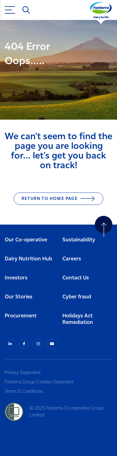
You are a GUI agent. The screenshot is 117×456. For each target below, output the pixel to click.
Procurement (21, 316)
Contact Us (75, 278)
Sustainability (78, 240)
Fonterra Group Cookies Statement (39, 382)
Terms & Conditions (24, 391)
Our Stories (18, 297)
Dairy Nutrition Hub (28, 259)
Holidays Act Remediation (77, 319)
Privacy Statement (23, 373)
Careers (71, 259)
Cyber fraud (76, 297)
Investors (16, 278)
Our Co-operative (26, 240)
